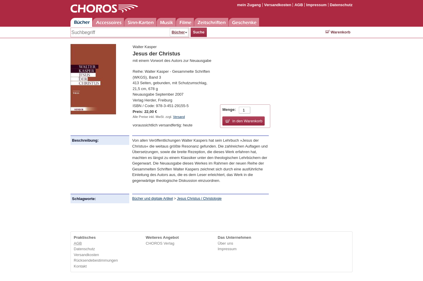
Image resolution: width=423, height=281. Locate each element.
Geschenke (244, 22)
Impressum (316, 5)
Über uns (225, 243)
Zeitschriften (211, 22)
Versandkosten (277, 5)
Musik (166, 22)
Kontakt (80, 266)
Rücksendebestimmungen (96, 260)
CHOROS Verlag (160, 243)
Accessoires (108, 22)
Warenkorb (337, 32)
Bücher (81, 22)
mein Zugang (249, 5)
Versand (179, 117)
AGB (298, 5)
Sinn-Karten (140, 22)
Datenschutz (341, 5)
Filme (185, 22)
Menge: (229, 109)
